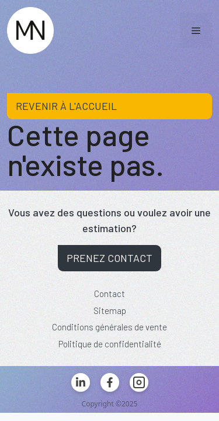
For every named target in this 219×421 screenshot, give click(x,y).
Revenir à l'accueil (66, 105)
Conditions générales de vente (109, 327)
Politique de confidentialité (109, 344)
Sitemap (109, 310)
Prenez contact (109, 257)
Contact (109, 293)
